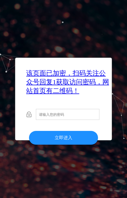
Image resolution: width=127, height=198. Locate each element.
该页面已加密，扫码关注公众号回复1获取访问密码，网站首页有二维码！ (67, 82)
